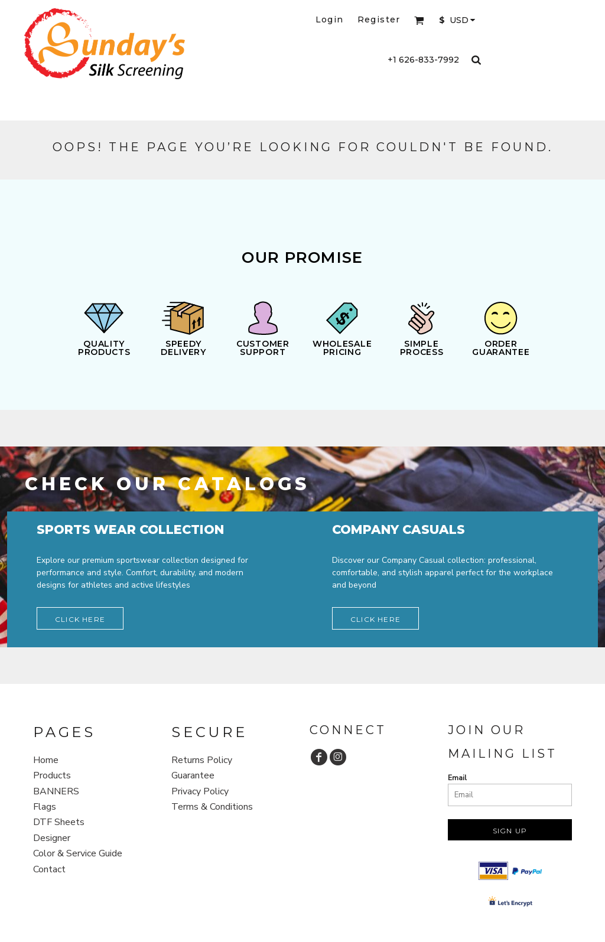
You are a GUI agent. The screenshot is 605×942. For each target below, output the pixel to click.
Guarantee (192, 775)
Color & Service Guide (77, 853)
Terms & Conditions (212, 806)
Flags (44, 806)
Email (457, 778)
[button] (419, 20)
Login (329, 19)
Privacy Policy (200, 791)
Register (379, 19)
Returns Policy (201, 760)
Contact (49, 869)
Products (52, 775)
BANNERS (56, 791)
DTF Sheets (58, 822)
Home (45, 760)
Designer (51, 838)
